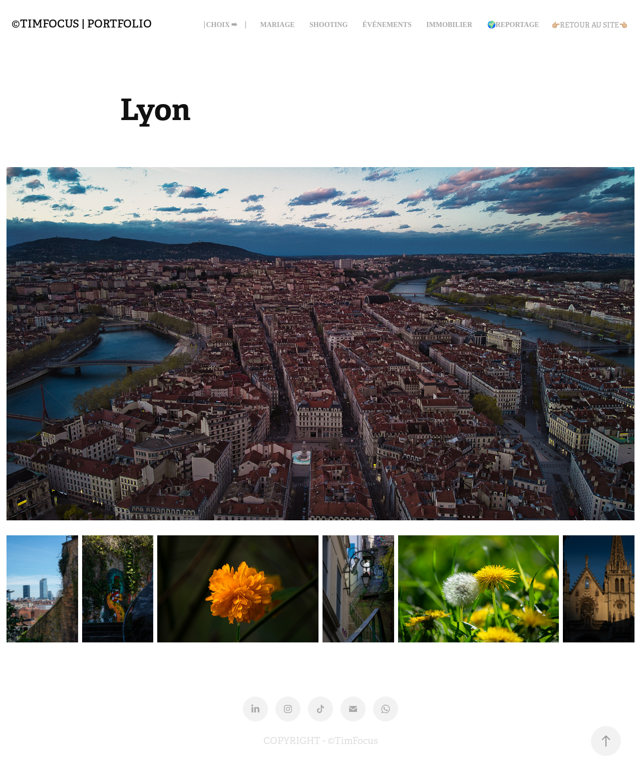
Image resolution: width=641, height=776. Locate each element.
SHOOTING (328, 25)
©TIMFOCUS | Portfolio (82, 24)
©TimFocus (353, 741)
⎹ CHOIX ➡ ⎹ (221, 25)
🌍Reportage (513, 25)
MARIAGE (277, 25)
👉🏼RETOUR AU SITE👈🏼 (589, 25)
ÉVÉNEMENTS (387, 25)
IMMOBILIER (449, 25)
